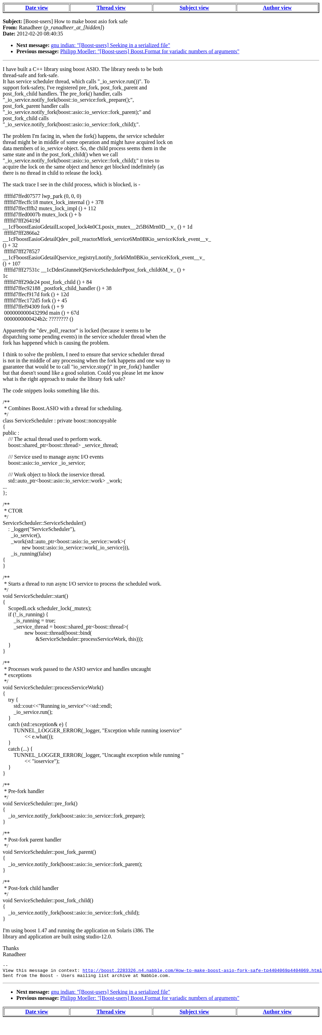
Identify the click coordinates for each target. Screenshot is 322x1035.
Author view (277, 8)
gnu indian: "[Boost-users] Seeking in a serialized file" (110, 45)
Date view (36, 8)
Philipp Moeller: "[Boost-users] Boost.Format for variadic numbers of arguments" (149, 51)
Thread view (111, 8)
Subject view (194, 8)
